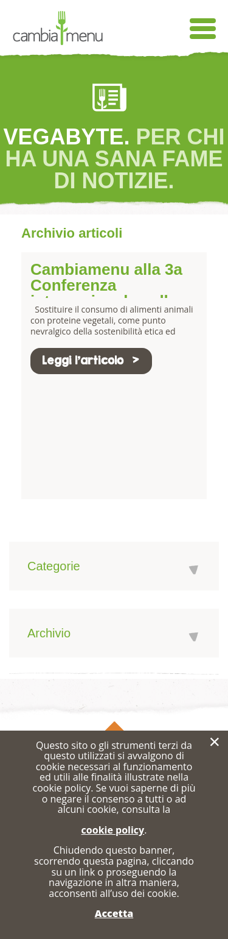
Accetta (114, 913)
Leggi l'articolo (91, 360)
